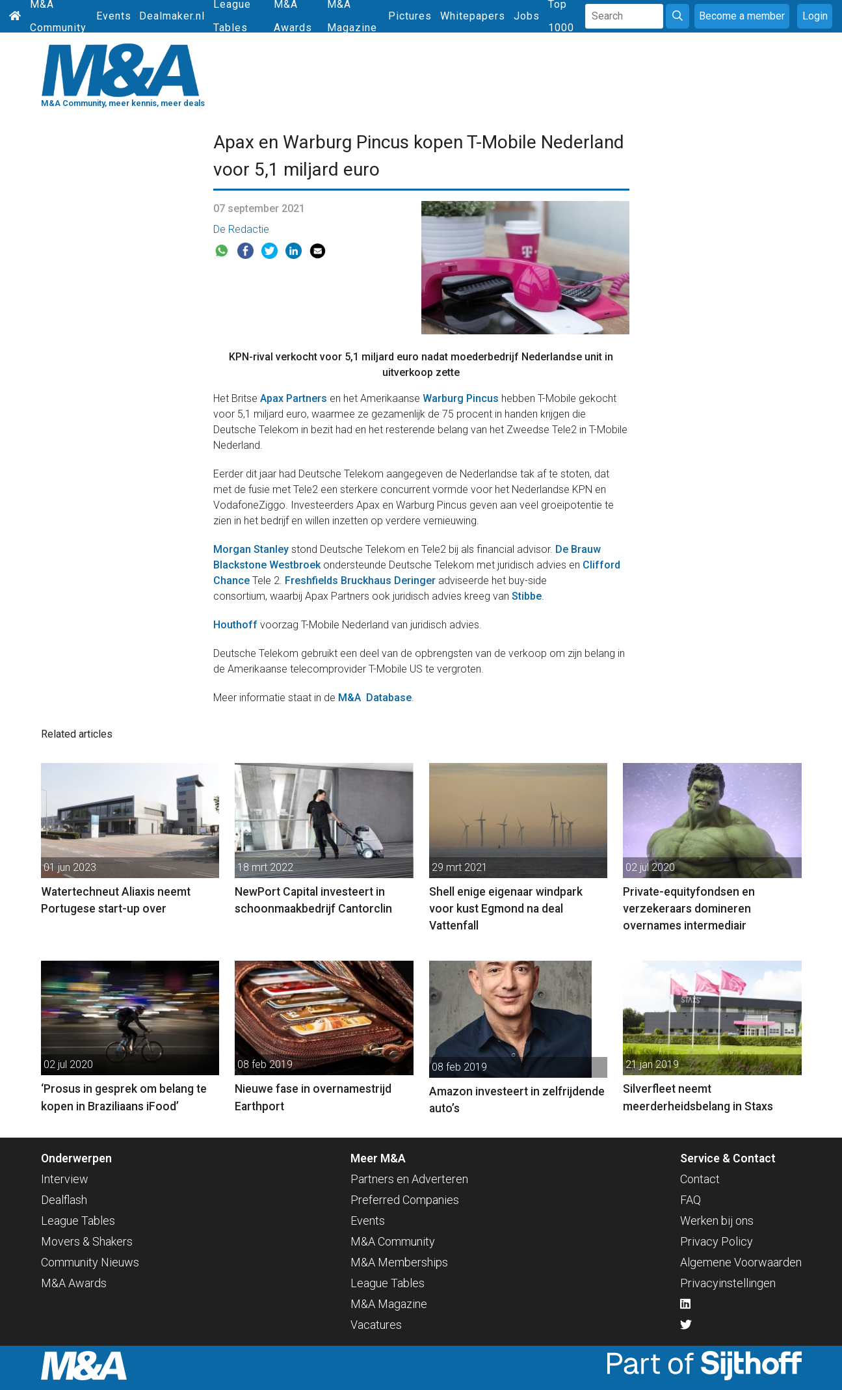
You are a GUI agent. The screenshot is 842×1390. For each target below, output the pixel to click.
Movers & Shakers (87, 1241)
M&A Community (392, 1241)
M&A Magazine (388, 1304)
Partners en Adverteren (409, 1179)
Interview (64, 1179)
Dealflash (64, 1200)
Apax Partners (295, 398)
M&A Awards (74, 1283)
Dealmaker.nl (172, 16)
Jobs (527, 16)
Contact (700, 1179)
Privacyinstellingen (728, 1283)
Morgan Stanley (251, 549)
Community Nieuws (90, 1262)
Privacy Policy (716, 1241)
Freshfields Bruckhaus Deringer (360, 580)
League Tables (78, 1220)
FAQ (690, 1200)
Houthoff (235, 625)
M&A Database (375, 697)
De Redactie (241, 229)
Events (113, 16)
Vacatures (376, 1324)
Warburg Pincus (462, 398)
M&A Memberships (399, 1262)
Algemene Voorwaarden (741, 1262)
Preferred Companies (404, 1200)
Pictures (410, 16)
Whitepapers (472, 16)
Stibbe (527, 596)
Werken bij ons (717, 1220)
